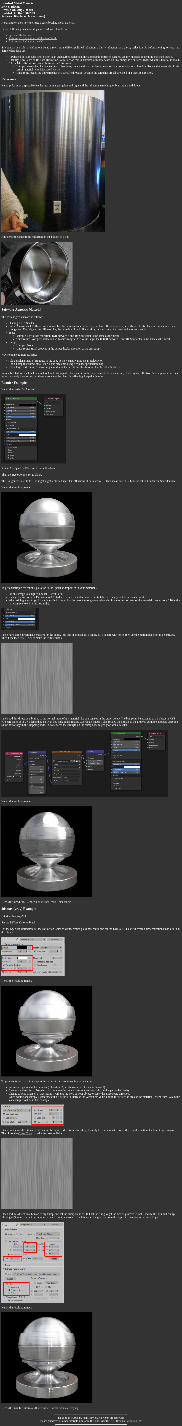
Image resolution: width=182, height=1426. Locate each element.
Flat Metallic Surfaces (107, 367)
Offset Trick (25, 637)
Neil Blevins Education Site (126, 1420)
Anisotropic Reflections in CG (26, 41)
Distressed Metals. (50, 69)
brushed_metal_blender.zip (56, 901)
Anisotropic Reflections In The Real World (33, 38)
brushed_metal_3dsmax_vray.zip (60, 1407)
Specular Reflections (20, 35)
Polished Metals (163, 56)
